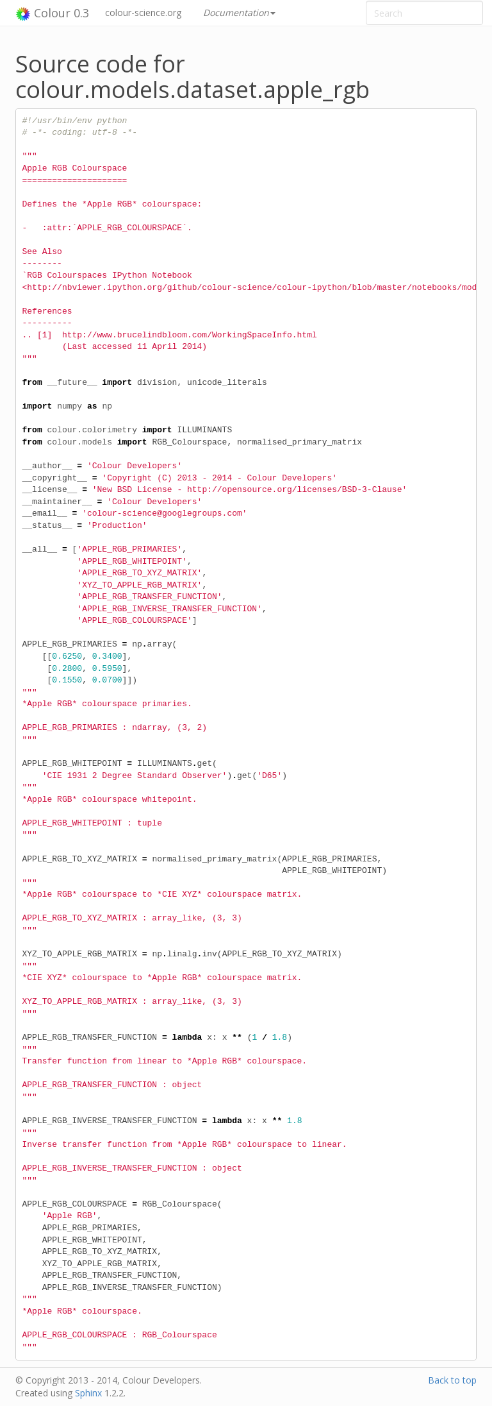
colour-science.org (143, 12)
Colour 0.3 (52, 13)
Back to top (452, 1380)
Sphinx (88, 1393)
